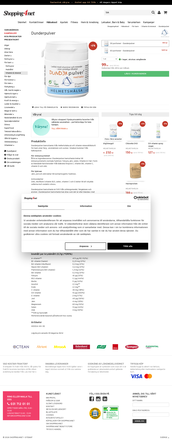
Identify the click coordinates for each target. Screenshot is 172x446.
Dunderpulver (164, 26)
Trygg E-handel (53, 429)
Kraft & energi (11, 100)
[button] (165, 12)
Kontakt (50, 406)
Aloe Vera (8, 52)
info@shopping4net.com (19, 416)
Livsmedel (9, 107)
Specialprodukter (12, 121)
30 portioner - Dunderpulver (135, 43)
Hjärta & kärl (10, 97)
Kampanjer (148, 22)
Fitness (74, 22)
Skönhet (22, 22)
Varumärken (134, 22)
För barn (135, 26)
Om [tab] (129, 206)
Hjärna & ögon (11, 93)
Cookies (50, 415)
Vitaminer (9, 145)
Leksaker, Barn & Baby (113, 22)
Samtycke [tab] (43, 206)
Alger (6, 45)
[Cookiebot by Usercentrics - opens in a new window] (135, 198)
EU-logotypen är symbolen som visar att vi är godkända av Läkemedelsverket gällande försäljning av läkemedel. (107, 368)
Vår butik (9, 166)
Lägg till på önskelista (45, 107)
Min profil (51, 398)
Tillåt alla (127, 246)
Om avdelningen (12, 162)
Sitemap (28, 437)
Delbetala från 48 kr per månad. (116, 68)
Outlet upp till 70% (85, 2)
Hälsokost (52, 22)
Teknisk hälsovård (13, 131)
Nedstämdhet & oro (13, 118)
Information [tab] (86, 206)
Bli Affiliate (51, 412)
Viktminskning (11, 142)
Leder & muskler (12, 104)
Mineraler (9, 114)
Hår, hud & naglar (12, 90)
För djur (7, 76)
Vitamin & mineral (148, 26)
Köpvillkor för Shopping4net (60, 421)
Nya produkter (13, 36)
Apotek (64, 22)
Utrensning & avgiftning (14, 135)
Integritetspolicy (55, 418)
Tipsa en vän (88, 107)
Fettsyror (9, 59)
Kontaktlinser (36, 22)
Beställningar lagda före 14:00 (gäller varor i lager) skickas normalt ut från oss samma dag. (64, 368)
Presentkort (11, 40)
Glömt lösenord (54, 404)
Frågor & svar (11, 155)
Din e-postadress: (141, 410)
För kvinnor (10, 80)
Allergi (7, 49)
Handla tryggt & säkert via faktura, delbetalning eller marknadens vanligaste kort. (149, 370)
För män (8, 83)
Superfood (9, 128)
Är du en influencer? (56, 409)
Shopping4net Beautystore (59, 426)
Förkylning (9, 87)
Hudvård (9, 69)
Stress (7, 124)
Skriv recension (70, 107)
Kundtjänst (10, 151)
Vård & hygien (11, 138)
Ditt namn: (138, 401)
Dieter (8, 55)
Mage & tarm (11, 111)
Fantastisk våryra (59, 2)
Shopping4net (113, 26)
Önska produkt (12, 158)
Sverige (164, 437)
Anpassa (85, 246)
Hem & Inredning (89, 22)
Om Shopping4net (54, 424)
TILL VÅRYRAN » (59, 128)
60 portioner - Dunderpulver (135, 51)
